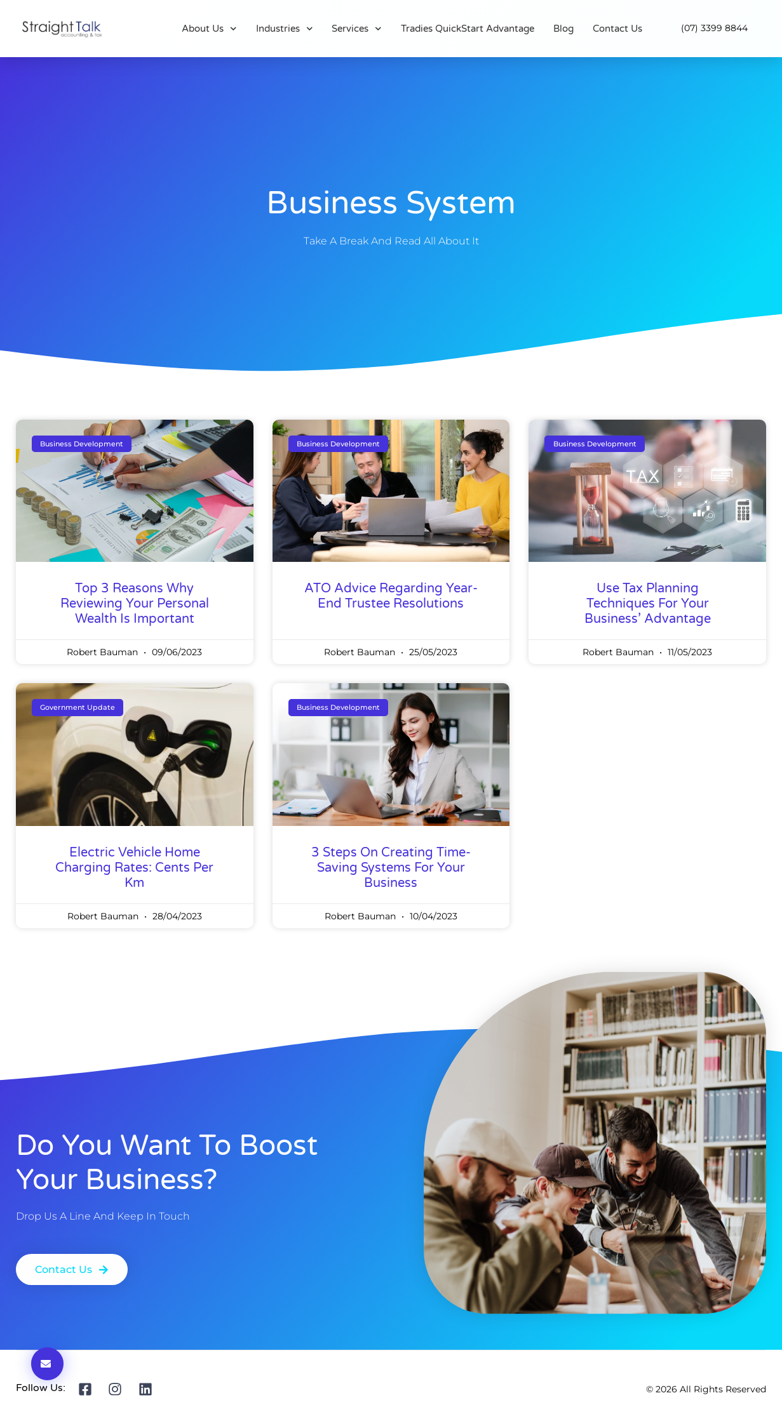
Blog (563, 28)
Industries (284, 28)
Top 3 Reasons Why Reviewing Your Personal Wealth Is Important (134, 604)
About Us (209, 28)
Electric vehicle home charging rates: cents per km (134, 868)
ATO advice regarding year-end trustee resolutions (391, 596)
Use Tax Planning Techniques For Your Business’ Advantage (647, 604)
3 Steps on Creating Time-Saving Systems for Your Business (391, 868)
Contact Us (617, 28)
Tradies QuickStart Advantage (467, 28)
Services (357, 28)
